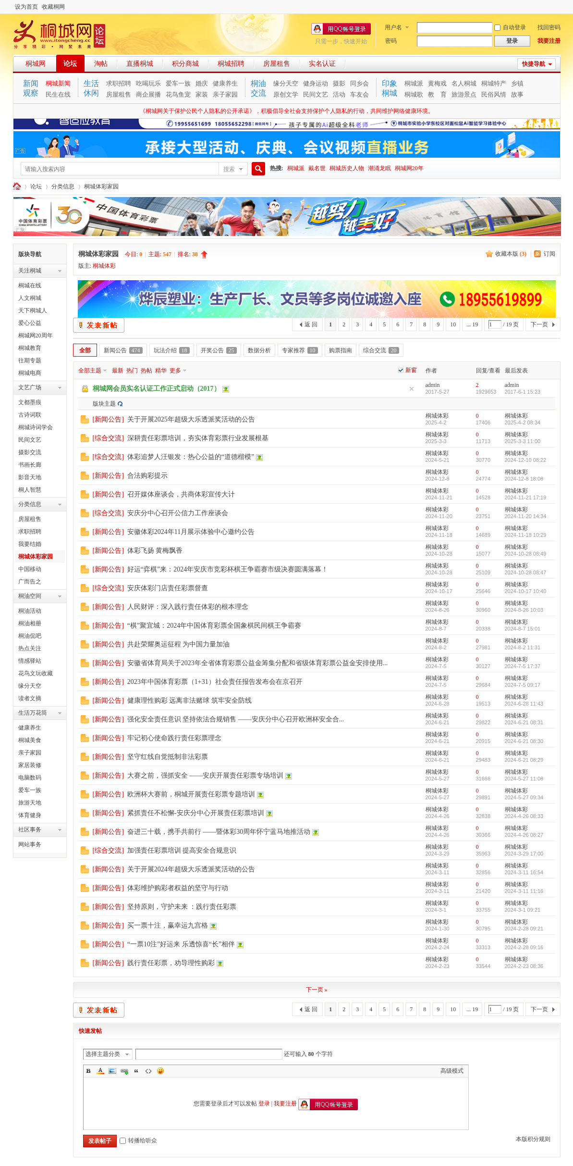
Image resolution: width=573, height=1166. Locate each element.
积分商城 (185, 63)
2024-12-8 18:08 (524, 479)
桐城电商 (29, 373)
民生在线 (58, 94)
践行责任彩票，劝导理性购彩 (171, 963)
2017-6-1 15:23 (523, 392)
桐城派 (413, 83)
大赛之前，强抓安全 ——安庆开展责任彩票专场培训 (205, 775)
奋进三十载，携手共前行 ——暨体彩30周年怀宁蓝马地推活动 (219, 831)
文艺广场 (29, 387)
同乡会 (359, 83)
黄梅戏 (437, 83)
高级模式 (451, 1070)
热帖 (146, 370)
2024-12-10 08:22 (526, 460)
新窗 (411, 370)
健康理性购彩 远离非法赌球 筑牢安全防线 (189, 700)
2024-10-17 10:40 (526, 591)
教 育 (437, 94)
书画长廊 (29, 464)
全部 (85, 350)
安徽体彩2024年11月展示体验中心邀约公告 (191, 531)
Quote (136, 1071)
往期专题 (29, 360)
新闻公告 (123, 350)
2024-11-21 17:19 (526, 497)
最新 (117, 370)
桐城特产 (493, 83)
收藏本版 (510, 253)
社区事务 (29, 829)
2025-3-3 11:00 (523, 441)
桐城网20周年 (35, 335)
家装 (201, 94)
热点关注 (29, 648)
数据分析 (259, 350)
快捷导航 (533, 64)
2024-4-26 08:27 (524, 835)
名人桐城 (463, 83)
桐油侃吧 (29, 636)
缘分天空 (285, 83)
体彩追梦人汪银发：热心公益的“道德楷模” (190, 456)
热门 (132, 370)
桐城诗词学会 (35, 427)
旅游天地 (29, 802)
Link (124, 1071)
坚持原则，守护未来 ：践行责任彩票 (182, 906)
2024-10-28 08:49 (526, 554)
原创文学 (285, 94)
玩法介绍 (172, 350)
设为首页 (26, 6)
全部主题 (89, 370)
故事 (517, 94)
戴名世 (317, 168)
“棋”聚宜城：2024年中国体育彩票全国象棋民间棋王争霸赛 (214, 625)
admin (433, 385)
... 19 (472, 324)
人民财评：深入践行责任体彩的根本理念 (187, 606)
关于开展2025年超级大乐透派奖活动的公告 (191, 419)
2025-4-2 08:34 (523, 422)
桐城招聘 (231, 63)
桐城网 (35, 63)
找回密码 (549, 27)
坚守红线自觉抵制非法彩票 (167, 756)
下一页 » (317, 989)
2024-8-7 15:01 (523, 629)
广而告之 (29, 581)
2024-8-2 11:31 (523, 647)
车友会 (359, 94)
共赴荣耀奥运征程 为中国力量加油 (178, 644)
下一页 (539, 324)
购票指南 (340, 350)
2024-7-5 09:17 (523, 685)
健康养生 (225, 83)
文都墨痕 (29, 402)
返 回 (311, 324)
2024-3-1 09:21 (523, 910)
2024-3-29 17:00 (524, 853)
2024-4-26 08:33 (524, 816)
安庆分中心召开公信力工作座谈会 (177, 513)
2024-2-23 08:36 (524, 966)
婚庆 (201, 83)
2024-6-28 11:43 (524, 704)
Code (148, 1071)
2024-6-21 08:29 (524, 760)
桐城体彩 (104, 265)
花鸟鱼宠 (178, 94)
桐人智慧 (29, 489)
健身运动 (315, 83)
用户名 (393, 27)
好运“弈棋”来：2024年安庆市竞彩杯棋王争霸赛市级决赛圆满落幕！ (227, 569)
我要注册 (549, 40)
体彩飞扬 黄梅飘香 (155, 550)
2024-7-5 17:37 (523, 666)
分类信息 (62, 186)
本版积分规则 (533, 1139)
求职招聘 (118, 83)
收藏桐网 (53, 6)
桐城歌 (413, 94)
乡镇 (517, 83)
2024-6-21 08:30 (524, 741)
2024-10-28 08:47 (526, 572)
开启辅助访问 (558, 6)
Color (100, 1071)
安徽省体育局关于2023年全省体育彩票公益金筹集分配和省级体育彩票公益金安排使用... (257, 663)
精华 (161, 370)
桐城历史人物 (346, 168)
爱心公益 (29, 323)
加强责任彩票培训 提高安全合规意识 (182, 850)
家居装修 (29, 765)
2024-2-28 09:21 (524, 928)
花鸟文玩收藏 (35, 673)
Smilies (160, 1071)
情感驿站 (29, 660)
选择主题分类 (102, 1054)
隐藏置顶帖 (412, 389)
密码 (391, 40)
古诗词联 (29, 414)
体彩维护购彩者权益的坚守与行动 (177, 888)
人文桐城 (29, 298)
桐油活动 (29, 611)
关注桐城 (29, 270)
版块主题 (104, 403)
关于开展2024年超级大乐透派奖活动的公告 (191, 869)
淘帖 (101, 63)
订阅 (549, 253)
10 (453, 324)
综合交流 (381, 350)
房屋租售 (276, 63)
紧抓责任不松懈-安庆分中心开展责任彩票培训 (195, 813)
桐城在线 (29, 285)
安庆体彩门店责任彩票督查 (167, 588)
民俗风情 (493, 94)
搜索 (229, 169)
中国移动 (29, 569)
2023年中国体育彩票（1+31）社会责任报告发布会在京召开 (215, 681)
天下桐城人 (32, 310)
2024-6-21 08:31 (524, 722)
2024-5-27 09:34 (524, 797)
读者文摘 (29, 698)
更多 (175, 370)
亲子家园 (225, 94)
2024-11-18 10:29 (526, 535)
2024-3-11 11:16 (524, 891)
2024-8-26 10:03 (524, 610)
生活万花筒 (32, 712)
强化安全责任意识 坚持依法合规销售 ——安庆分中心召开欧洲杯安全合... (235, 719)
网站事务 (29, 844)
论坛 (70, 63)
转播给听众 (138, 1140)
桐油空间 (29, 596)
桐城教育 (29, 348)
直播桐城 (139, 63)
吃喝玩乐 (148, 83)
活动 (339, 94)
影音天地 (29, 477)
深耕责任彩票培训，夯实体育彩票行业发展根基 (197, 438)
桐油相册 (29, 623)
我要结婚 (29, 544)
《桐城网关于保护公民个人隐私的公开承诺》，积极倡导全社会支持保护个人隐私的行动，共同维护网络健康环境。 (287, 111)
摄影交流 (29, 452)
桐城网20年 (409, 168)
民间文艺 (315, 94)
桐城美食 (29, 740)
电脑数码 (29, 777)
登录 (264, 1103)
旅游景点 (463, 94)
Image (112, 1071)
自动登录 (510, 27)
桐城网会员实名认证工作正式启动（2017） (156, 388)
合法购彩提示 (147, 475)
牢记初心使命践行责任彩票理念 (174, 738)
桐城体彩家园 (101, 186)
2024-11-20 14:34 (526, 516)
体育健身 (29, 815)
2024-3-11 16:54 (524, 872)
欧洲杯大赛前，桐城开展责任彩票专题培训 (191, 794)
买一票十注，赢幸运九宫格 (167, 925)
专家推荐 (300, 350)
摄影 (339, 83)
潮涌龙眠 (379, 168)
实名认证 (322, 63)
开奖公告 (219, 350)
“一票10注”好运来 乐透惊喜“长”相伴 (181, 944)
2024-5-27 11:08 (524, 778)
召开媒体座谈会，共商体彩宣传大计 (181, 494)
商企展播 (148, 94)
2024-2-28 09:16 (524, 947)
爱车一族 (178, 83)
